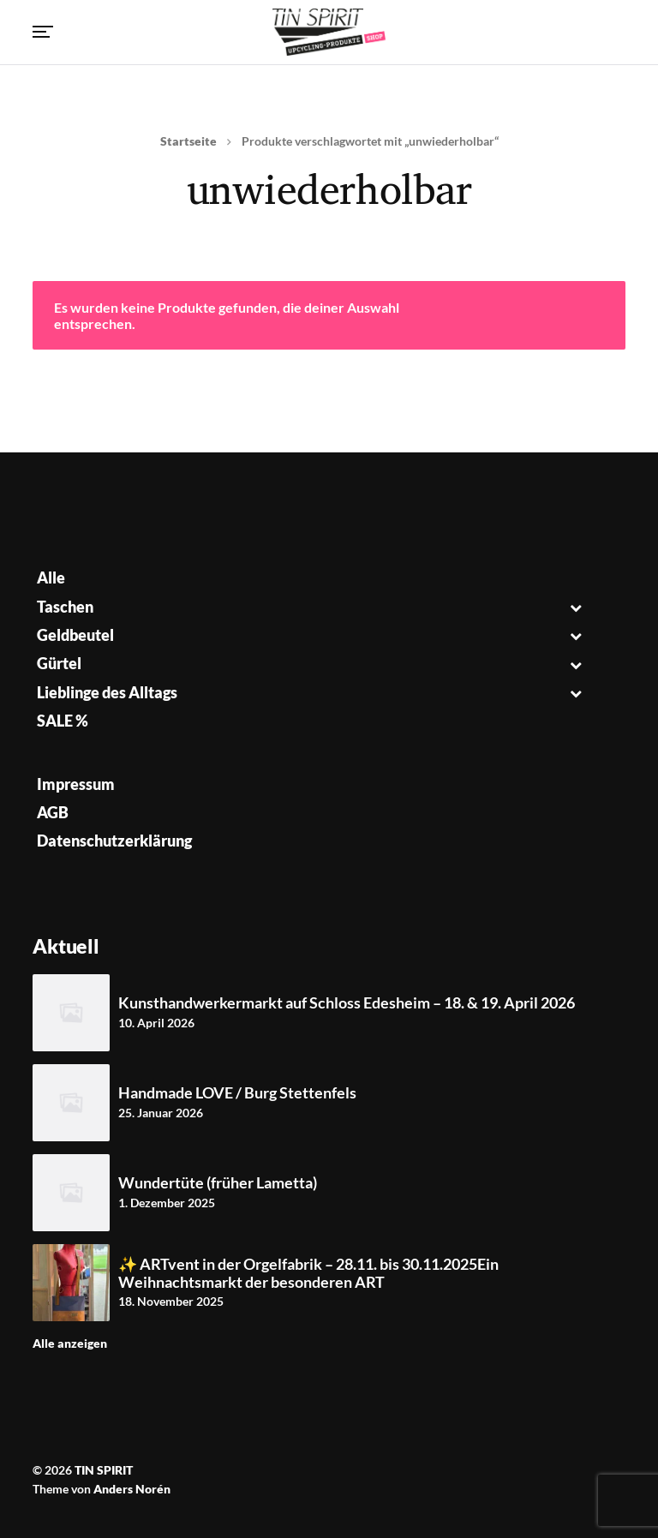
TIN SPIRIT (104, 1470)
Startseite (188, 141)
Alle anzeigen (70, 1343)
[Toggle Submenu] (576, 607)
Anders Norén (131, 1488)
